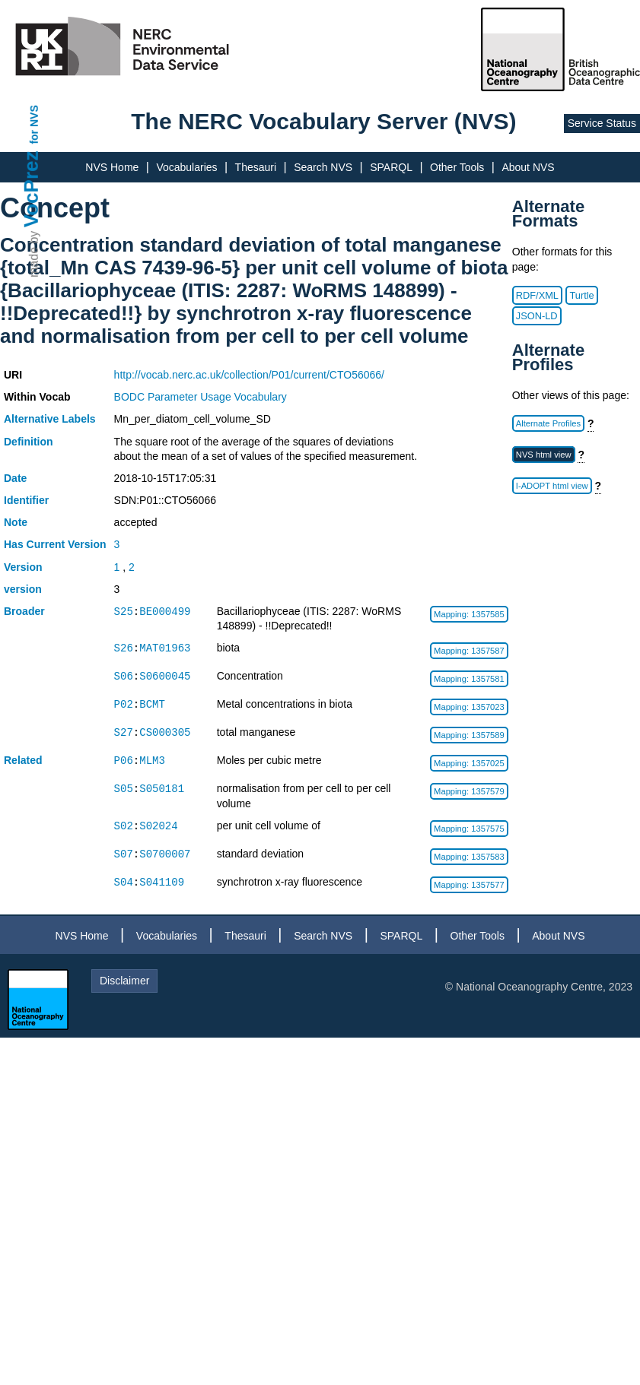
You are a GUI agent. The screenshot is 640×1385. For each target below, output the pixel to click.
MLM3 (152, 760)
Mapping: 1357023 (469, 707)
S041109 (161, 882)
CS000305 (164, 732)
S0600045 (164, 676)
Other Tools (457, 167)
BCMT (152, 704)
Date (15, 478)
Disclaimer (124, 981)
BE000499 (164, 611)
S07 (123, 854)
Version (23, 567)
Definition (28, 442)
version (23, 589)
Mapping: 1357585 (469, 614)
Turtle (581, 295)
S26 (123, 648)
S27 (123, 732)
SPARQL (391, 167)
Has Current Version (55, 544)
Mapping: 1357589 (469, 735)
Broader (24, 611)
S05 (123, 788)
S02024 (158, 826)
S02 (123, 826)
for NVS (34, 124)
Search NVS (323, 167)
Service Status (602, 123)
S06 (123, 676)
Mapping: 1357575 (469, 828)
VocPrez (31, 189)
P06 (123, 760)
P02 (123, 704)
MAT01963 (164, 648)
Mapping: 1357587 (469, 650)
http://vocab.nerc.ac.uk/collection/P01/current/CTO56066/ (249, 375)
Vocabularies (186, 167)
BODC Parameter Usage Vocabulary (200, 397)
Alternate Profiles (548, 423)
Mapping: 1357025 (469, 763)
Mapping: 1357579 (469, 791)
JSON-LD (537, 316)
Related (23, 760)
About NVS (527, 167)
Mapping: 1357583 (469, 856)
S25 (123, 611)
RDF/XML (537, 295)
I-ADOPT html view (552, 485)
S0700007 (164, 854)
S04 (123, 882)
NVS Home (112, 167)
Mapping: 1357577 (469, 884)
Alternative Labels (50, 419)
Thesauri (255, 167)
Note (15, 522)
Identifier (26, 500)
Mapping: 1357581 (469, 678)
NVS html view (544, 454)
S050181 (161, 788)
